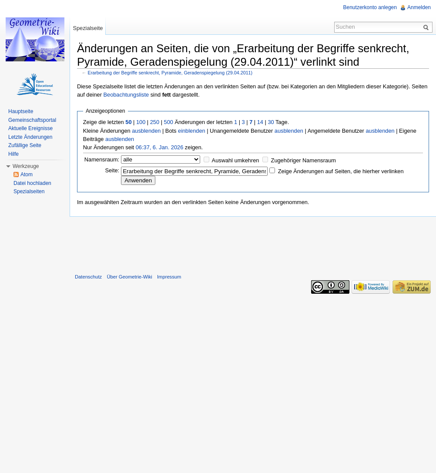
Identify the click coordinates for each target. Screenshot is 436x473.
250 (154, 122)
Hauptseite (20, 111)
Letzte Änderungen (30, 137)
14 (260, 122)
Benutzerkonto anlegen (370, 7)
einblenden (191, 130)
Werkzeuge (26, 166)
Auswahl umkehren (235, 160)
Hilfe (13, 154)
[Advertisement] (252, 243)
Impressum (169, 276)
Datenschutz (88, 276)
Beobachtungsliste (126, 94)
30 (271, 122)
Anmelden (419, 7)
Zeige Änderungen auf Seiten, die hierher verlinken (341, 171)
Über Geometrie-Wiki (129, 276)
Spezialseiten (28, 191)
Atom (26, 174)
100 (140, 122)
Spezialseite (88, 28)
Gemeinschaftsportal (32, 120)
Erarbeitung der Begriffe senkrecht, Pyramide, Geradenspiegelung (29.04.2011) (170, 72)
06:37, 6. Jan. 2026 (160, 147)
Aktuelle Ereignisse (30, 128)
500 (168, 122)
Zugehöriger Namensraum (303, 160)
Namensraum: (101, 159)
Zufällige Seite (24, 145)
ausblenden (146, 130)
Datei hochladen (32, 183)
